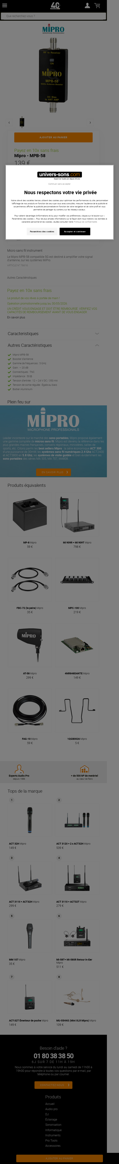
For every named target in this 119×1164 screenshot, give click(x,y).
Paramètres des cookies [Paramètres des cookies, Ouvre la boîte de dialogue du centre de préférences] (42, 231)
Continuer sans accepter (59, 184)
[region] (59, 202)
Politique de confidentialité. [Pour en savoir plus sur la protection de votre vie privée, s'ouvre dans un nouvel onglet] (86, 221)
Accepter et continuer (75, 231)
